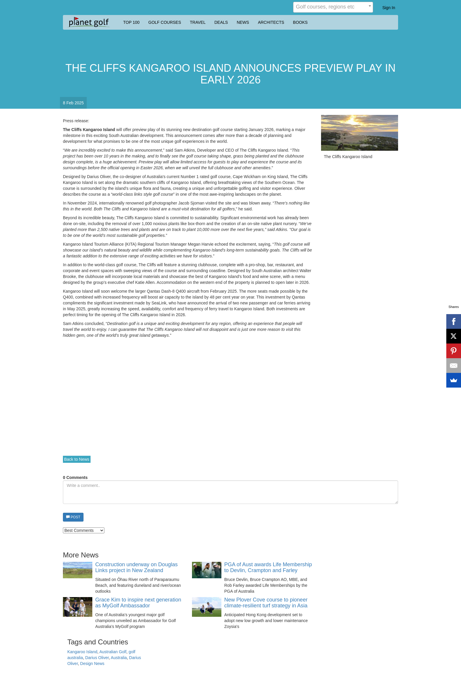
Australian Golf (112, 651)
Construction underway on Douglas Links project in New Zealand (136, 567)
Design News (92, 663)
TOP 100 (131, 22)
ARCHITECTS (271, 22)
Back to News (76, 459)
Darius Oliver (97, 657)
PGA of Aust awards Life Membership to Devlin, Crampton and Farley (268, 567)
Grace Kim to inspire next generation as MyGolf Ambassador (138, 603)
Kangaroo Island (82, 651)
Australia (119, 657)
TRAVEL (198, 22)
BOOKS (300, 22)
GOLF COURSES (164, 22)
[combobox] (333, 7)
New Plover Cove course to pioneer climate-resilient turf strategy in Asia (266, 603)
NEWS (243, 22)
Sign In (388, 7)
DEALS (221, 22)
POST (73, 517)
